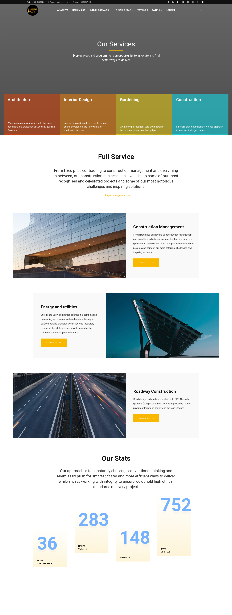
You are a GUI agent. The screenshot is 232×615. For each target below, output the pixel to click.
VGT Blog (142, 10)
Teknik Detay (123, 10)
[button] (201, 10)
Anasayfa (62, 10)
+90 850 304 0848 (37, 2)
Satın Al (157, 10)
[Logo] (32, 10)
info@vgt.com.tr (61, 2)
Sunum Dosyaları (99, 10)
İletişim (170, 10)
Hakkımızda (78, 10)
